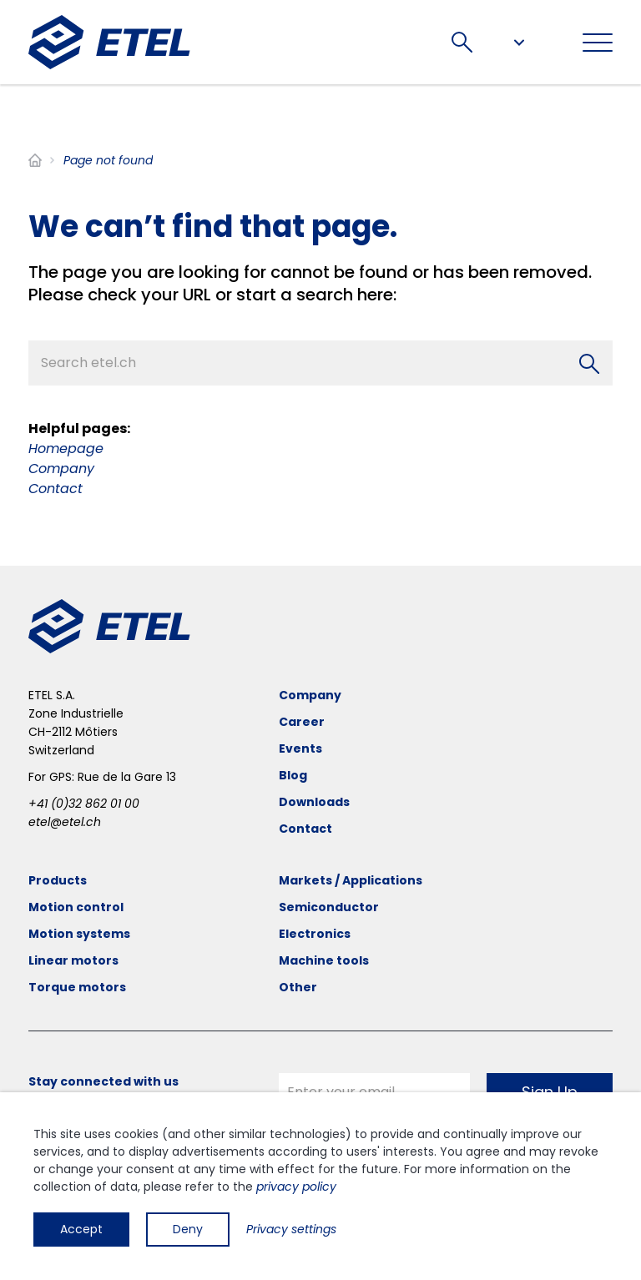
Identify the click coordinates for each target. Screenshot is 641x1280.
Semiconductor (329, 907)
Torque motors (77, 987)
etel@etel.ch (64, 822)
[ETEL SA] (109, 42)
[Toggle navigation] (597, 42)
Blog (293, 775)
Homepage (65, 448)
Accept (81, 1229)
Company (61, 468)
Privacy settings (291, 1229)
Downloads (314, 802)
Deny (188, 1229)
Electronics (315, 933)
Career (302, 721)
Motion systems (79, 933)
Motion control (76, 907)
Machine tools (324, 960)
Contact (55, 488)
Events (300, 748)
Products (57, 880)
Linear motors (73, 960)
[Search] (589, 363)
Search (462, 42)
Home (35, 160)
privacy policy (296, 1186)
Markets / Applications (350, 880)
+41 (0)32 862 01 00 (83, 803)
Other (298, 987)
